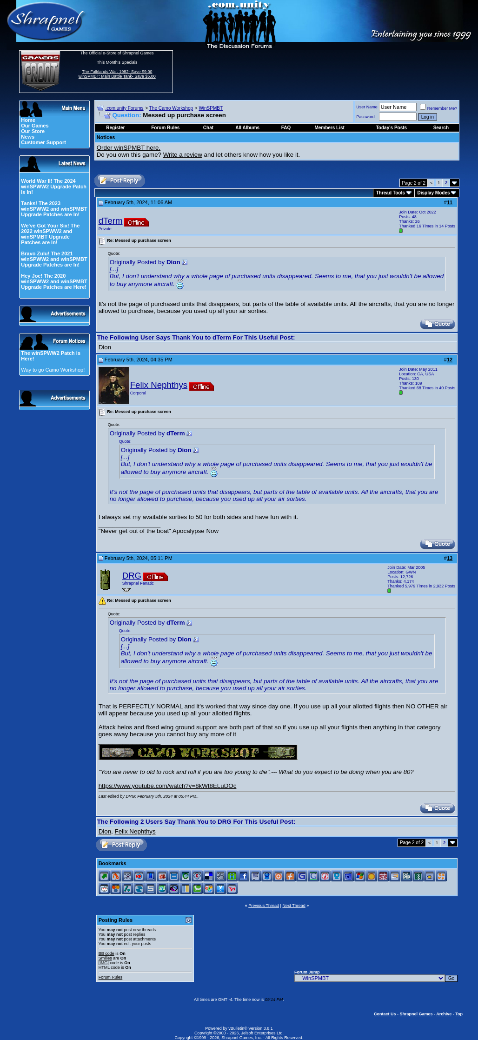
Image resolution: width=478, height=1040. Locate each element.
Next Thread (293, 905)
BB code (106, 953)
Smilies (105, 958)
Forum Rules (111, 977)
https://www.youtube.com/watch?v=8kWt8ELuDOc (168, 785)
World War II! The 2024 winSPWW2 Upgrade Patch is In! (53, 186)
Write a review (182, 154)
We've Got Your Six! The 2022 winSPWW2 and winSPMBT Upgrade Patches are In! (50, 234)
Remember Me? (439, 108)
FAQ (286, 127)
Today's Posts (391, 127)
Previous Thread (263, 905)
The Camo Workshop (171, 108)
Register (115, 127)
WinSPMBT (211, 108)
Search (441, 127)
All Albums (247, 127)
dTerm (111, 221)
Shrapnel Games (415, 1014)
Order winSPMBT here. (129, 147)
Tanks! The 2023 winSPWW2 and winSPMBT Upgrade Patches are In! (54, 208)
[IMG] (104, 962)
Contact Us (385, 1014)
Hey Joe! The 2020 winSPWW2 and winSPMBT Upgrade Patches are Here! (54, 281)
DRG (131, 575)
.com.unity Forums (124, 108)
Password (365, 116)
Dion (105, 347)
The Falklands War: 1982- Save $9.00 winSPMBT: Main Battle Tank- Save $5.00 (117, 74)
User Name (367, 107)
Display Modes (434, 192)
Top (459, 1014)
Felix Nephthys (158, 385)
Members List (329, 127)
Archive (443, 1014)
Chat (208, 127)
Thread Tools (390, 192)
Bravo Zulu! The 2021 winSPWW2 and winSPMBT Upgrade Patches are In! (54, 259)
